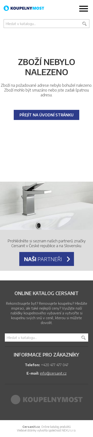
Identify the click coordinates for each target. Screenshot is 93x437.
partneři (43, 259)
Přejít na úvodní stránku (46, 115)
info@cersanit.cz (53, 373)
